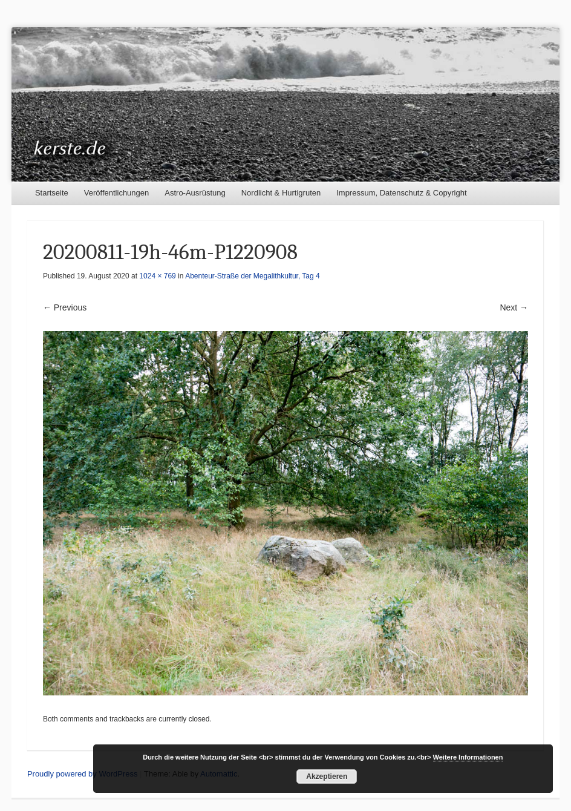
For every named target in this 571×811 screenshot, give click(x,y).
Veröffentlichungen (116, 192)
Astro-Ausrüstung (195, 192)
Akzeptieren (326, 776)
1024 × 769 (157, 276)
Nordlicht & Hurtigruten (281, 192)
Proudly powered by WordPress (82, 773)
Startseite (51, 192)
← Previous (64, 307)
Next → (514, 307)
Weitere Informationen (468, 757)
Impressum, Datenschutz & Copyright (401, 192)
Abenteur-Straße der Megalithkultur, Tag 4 (252, 276)
